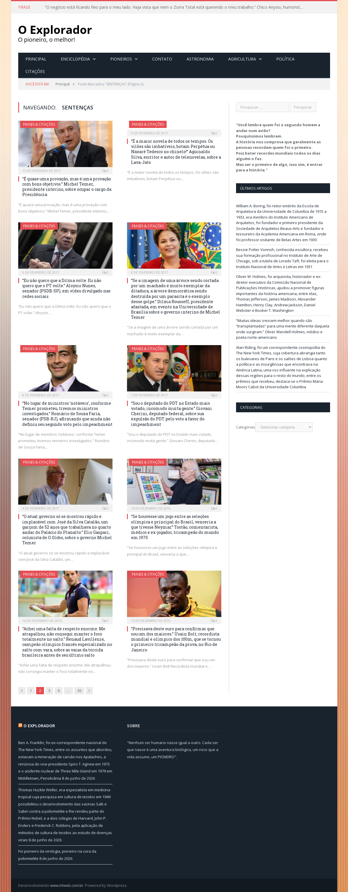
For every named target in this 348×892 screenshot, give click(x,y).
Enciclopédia (75, 58)
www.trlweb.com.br (66, 885)
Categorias (245, 426)
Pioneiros (121, 58)
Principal (35, 58)
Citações (35, 71)
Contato (162, 58)
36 (79, 690)
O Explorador (39, 725)
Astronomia (200, 58)
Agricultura (242, 58)
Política (285, 58)
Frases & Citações (39, 124)
